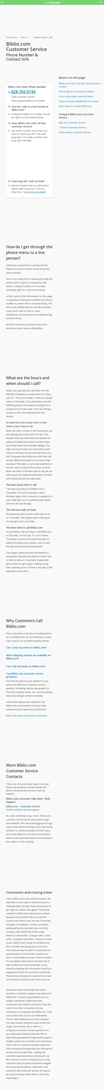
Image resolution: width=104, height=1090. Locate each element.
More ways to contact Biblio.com (75, 106)
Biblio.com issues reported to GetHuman (26, 715)
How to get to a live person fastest (76, 91)
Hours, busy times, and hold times (76, 96)
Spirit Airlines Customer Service (75, 132)
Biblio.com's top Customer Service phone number (79, 85)
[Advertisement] (29, 160)
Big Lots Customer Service (72, 122)
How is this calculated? (34, 191)
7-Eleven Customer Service (72, 127)
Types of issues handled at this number (79, 101)
